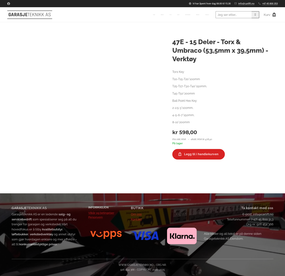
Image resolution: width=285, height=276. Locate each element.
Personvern (95, 217)
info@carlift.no (246, 3)
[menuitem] (175, 14)
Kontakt (136, 219)
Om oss (136, 214)
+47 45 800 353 (270, 3)
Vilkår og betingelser (101, 212)
